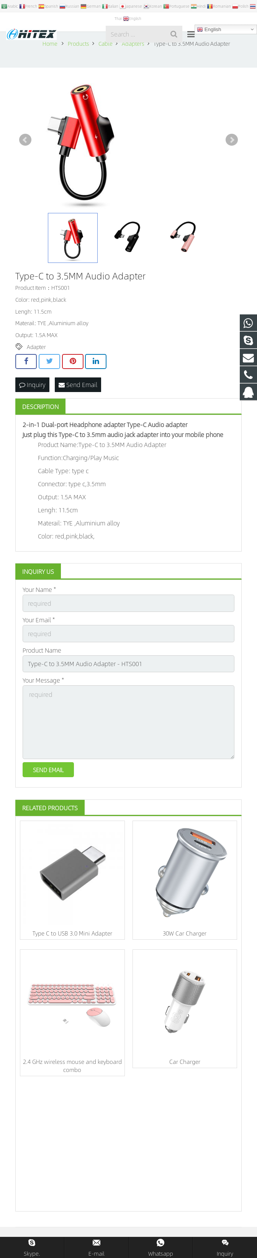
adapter (114, 424)
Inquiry (32, 384)
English (209, 30)
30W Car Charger (184, 933)
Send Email (78, 384)
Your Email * (39, 620)
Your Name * (39, 589)
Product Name (42, 650)
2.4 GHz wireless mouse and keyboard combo (72, 1065)
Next (232, 140)
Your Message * (43, 680)
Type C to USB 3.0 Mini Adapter (72, 933)
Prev (25, 140)
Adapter (36, 347)
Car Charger (184, 1061)
